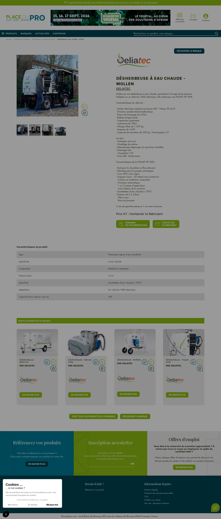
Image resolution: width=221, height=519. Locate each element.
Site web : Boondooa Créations (156, 503)
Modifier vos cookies (152, 500)
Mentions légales (151, 489)
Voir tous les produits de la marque (93, 416)
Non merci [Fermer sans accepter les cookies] (12, 505)
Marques (26, 33)
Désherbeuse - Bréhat (129, 359)
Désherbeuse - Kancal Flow (79, 360)
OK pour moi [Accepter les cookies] (52, 505)
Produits (11, 33)
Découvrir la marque (189, 51)
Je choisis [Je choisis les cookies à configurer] (32, 505)
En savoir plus (36, 464)
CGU (146, 496)
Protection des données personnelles (158, 493)
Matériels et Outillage (22, 39)
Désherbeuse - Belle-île (27, 360)
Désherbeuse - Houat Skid (177, 360)
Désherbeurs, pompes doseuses (43, 39)
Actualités (42, 33)
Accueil (9, 39)
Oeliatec (123, 89)
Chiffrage (59, 33)
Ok (132, 463)
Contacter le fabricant (165, 224)
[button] (6, 514)
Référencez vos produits (94, 489)
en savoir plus (30, 395)
